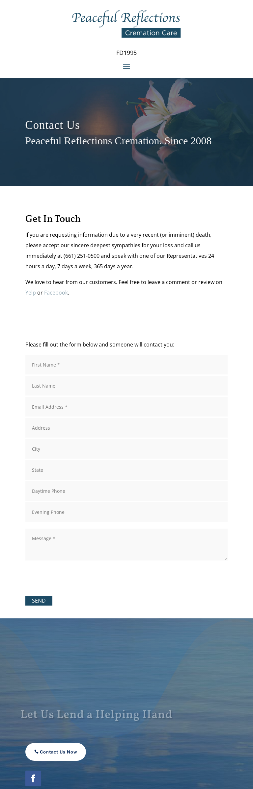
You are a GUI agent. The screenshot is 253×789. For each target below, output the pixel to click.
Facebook (56, 292)
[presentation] (75, 576)
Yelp (30, 292)
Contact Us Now (58, 751)
